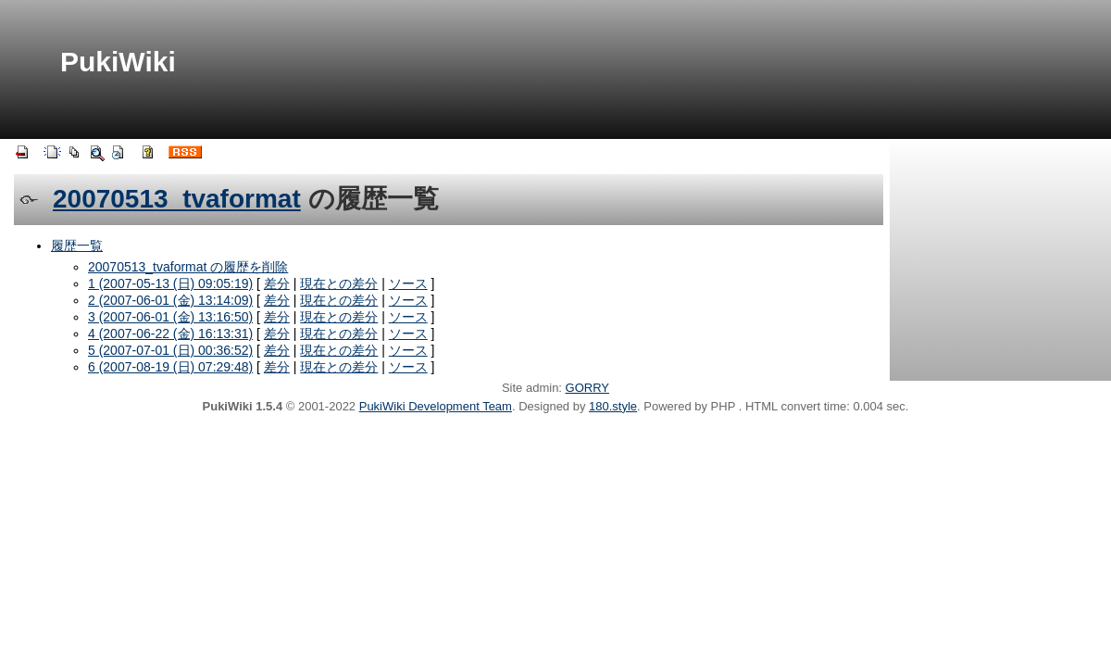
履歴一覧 (77, 245)
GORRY (587, 388)
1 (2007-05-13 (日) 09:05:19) (170, 283)
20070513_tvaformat (177, 198)
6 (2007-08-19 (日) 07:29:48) (170, 366)
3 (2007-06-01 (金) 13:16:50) (170, 316)
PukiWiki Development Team (435, 406)
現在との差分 (339, 283)
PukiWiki (118, 61)
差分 (277, 283)
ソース (408, 283)
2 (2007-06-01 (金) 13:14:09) (170, 300)
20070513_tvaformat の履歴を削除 (188, 266)
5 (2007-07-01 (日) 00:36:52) (170, 350)
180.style (613, 406)
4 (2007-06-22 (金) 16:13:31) (170, 333)
